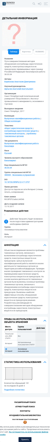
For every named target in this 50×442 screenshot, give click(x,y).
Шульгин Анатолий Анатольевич (18, 89)
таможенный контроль (14, 133)
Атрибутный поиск (25, 407)
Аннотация (11, 245)
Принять (25, 439)
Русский (8, 153)
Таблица (13, 52)
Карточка (26, 52)
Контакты (25, 411)
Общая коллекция (12, 121)
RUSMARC (39, 52)
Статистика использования (22, 362)
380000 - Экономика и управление (19, 175)
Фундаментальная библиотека (25, 415)
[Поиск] (34, 3)
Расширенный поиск (25, 402)
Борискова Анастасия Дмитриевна (19, 82)
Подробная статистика (14, 390)
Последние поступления (25, 420)
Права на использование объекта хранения (20, 320)
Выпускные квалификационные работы (22, 118)
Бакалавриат (10, 160)
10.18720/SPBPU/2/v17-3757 (17, 182)
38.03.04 (8, 168)
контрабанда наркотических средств (21, 131)
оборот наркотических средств (18, 128)
